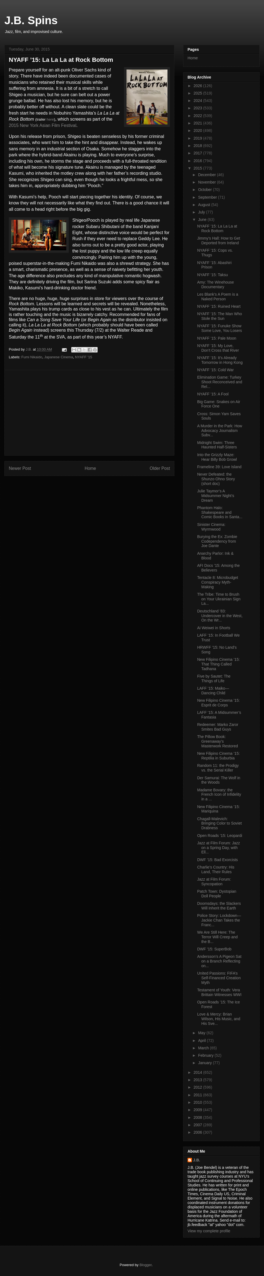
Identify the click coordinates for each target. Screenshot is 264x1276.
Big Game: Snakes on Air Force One (218, 404)
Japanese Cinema (58, 357)
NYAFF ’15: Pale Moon (216, 338)
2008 (198, 1117)
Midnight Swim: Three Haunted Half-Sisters (217, 445)
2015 (198, 168)
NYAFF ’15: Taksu (212, 275)
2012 (198, 1087)
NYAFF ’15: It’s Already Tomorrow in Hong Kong (220, 360)
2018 (198, 145)
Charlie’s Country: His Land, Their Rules (215, 869)
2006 (198, 1132)
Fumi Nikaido (31, 357)
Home (90, 468)
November (207, 182)
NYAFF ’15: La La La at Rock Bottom (217, 228)
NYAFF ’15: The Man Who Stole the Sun (219, 316)
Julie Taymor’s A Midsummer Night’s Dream (215, 496)
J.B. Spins (30, 20)
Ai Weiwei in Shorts (213, 628)
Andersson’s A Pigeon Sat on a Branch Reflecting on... (219, 961)
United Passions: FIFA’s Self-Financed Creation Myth (219, 978)
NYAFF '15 (83, 357)
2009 (198, 1110)
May (202, 1033)
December (207, 175)
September (208, 197)
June (202, 219)
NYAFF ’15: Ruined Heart (219, 306)
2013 (198, 1080)
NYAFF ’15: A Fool (213, 394)
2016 (198, 161)
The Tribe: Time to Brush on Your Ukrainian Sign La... (218, 599)
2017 (198, 153)
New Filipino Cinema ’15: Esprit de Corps (218, 702)
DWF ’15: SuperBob (214, 949)
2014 (198, 1072)
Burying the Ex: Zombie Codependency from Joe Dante (217, 541)
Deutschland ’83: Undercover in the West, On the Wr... (220, 616)
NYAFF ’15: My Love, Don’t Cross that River (218, 348)
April (202, 1040)
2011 (198, 1095)
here (50, 119)
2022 (198, 115)
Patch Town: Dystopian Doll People (216, 893)
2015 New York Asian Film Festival (42, 125)
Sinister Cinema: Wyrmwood (211, 526)
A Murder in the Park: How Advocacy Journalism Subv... (219, 430)
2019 (198, 138)
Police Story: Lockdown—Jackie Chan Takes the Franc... (219, 920)
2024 (198, 100)
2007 (198, 1125)
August (204, 205)
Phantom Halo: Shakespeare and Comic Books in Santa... (219, 512)
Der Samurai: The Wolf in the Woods (218, 780)
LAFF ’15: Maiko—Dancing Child (213, 690)
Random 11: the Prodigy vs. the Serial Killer (218, 767)
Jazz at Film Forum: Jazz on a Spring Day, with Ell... (218, 848)
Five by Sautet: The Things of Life (213, 678)
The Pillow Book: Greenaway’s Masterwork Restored (217, 741)
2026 (198, 86)
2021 (198, 123)
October (205, 189)
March (204, 1048)
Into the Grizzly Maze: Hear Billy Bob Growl (217, 457)
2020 (198, 130)
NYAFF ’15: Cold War (215, 370)
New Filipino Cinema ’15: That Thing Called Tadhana (218, 664)
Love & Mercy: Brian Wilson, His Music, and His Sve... (218, 1019)
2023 (198, 108)
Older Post (160, 468)
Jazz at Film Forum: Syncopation (214, 881)
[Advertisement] (89, 412)
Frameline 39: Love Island (219, 467)
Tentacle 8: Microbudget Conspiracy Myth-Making (217, 582)
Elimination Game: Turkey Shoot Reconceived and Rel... (219, 382)
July (202, 212)
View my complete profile (209, 1231)
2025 (198, 93)
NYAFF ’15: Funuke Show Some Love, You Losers (219, 328)
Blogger (145, 1265)
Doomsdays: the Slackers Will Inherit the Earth (219, 905)
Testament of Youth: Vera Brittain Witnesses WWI (219, 992)
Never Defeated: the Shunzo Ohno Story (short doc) (216, 479)
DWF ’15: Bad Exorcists (217, 860)
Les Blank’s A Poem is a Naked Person (217, 296)
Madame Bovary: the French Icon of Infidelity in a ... (219, 794)
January (205, 1063)
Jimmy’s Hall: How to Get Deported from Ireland (218, 240)
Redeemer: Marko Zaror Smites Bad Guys (217, 726)
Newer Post (20, 468)
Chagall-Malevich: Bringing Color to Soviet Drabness (219, 823)
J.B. (196, 1160)
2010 (198, 1102)
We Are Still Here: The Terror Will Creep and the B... (217, 937)
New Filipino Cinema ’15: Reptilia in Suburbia (218, 755)
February (206, 1055)
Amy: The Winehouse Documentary (215, 284)
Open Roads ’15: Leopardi (219, 835)
